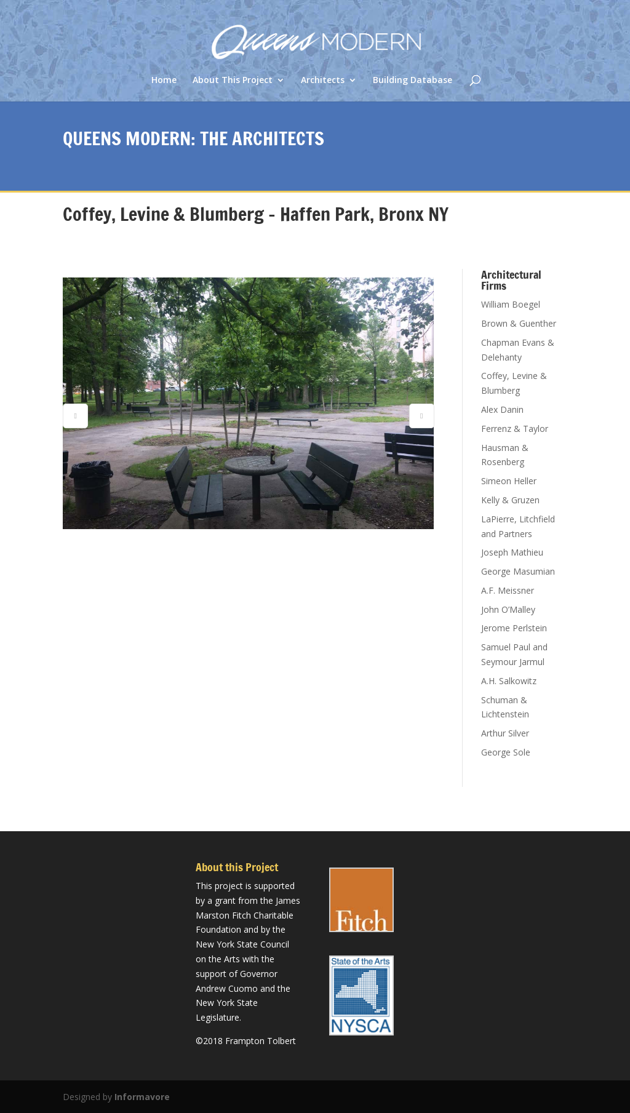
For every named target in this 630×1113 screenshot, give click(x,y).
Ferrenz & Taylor (514, 428)
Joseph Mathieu (512, 552)
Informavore (142, 1097)
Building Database (412, 81)
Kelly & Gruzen (510, 500)
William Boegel (510, 304)
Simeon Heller (508, 481)
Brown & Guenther (518, 323)
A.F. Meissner (507, 590)
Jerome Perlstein (514, 628)
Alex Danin (502, 409)
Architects (323, 81)
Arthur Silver (505, 733)
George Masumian (518, 571)
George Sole (505, 752)
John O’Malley (508, 609)
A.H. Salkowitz (508, 681)
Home (164, 81)
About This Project (233, 81)
